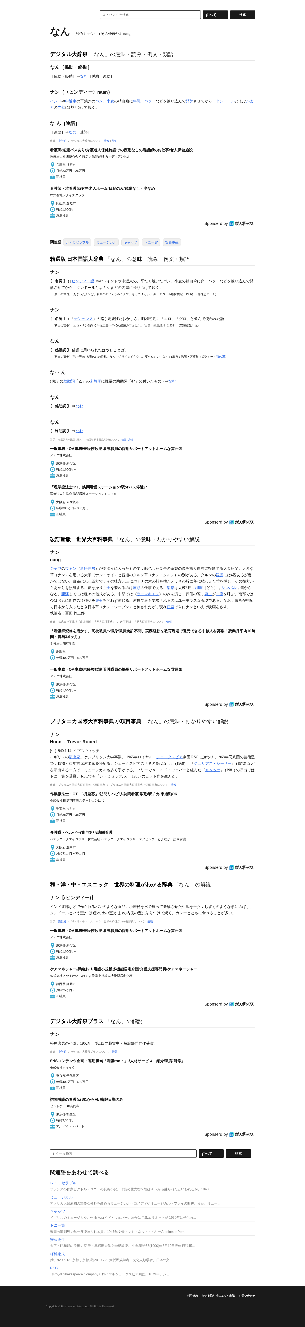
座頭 (136, 588)
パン (99, 101)
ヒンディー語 (83, 281)
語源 (219, 575)
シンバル (229, 588)
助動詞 (69, 381)
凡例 (114, 140)
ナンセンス (83, 319)
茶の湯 (220, 356)
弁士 (106, 588)
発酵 (189, 101)
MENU (54, 4)
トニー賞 (151, 242)
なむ (84, 76)
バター (150, 101)
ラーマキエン (148, 594)
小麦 (110, 101)
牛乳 (136, 101)
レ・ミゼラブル (77, 242)
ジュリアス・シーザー (213, 763)
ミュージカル (106, 242)
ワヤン (70, 568)
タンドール (225, 101)
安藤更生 (172, 242)
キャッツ (130, 242)
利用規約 (192, 1295)
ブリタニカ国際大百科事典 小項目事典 (96, 721)
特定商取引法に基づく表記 (218, 1295)
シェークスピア (169, 757)
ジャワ (55, 568)
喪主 (208, 594)
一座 (219, 594)
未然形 (95, 381)
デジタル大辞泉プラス (77, 1021)
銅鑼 (199, 588)
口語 (170, 607)
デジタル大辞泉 (69, 54)
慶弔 (99, 600)
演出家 (74, 757)
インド (55, 101)
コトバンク (70, 14)
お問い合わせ (247, 1295)
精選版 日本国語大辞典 (77, 259)
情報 (106, 140)
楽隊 (170, 588)
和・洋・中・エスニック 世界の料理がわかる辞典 (111, 884)
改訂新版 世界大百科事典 (81, 539)
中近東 (70, 101)
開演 (65, 594)
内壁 (61, 107)
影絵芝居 (87, 568)
